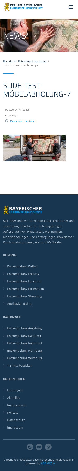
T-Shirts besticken (19, 365)
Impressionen (16, 405)
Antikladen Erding (19, 304)
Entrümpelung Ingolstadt (24, 343)
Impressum (15, 427)
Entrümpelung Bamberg (24, 336)
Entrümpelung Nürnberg (24, 351)
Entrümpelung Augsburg (24, 328)
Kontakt (12, 412)
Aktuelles (13, 398)
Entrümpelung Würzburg (24, 358)
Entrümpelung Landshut (24, 281)
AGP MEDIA (48, 463)
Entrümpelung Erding (22, 266)
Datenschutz (16, 420)
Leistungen (15, 390)
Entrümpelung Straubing (24, 296)
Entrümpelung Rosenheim (25, 289)
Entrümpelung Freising (23, 274)
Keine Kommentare (22, 121)
